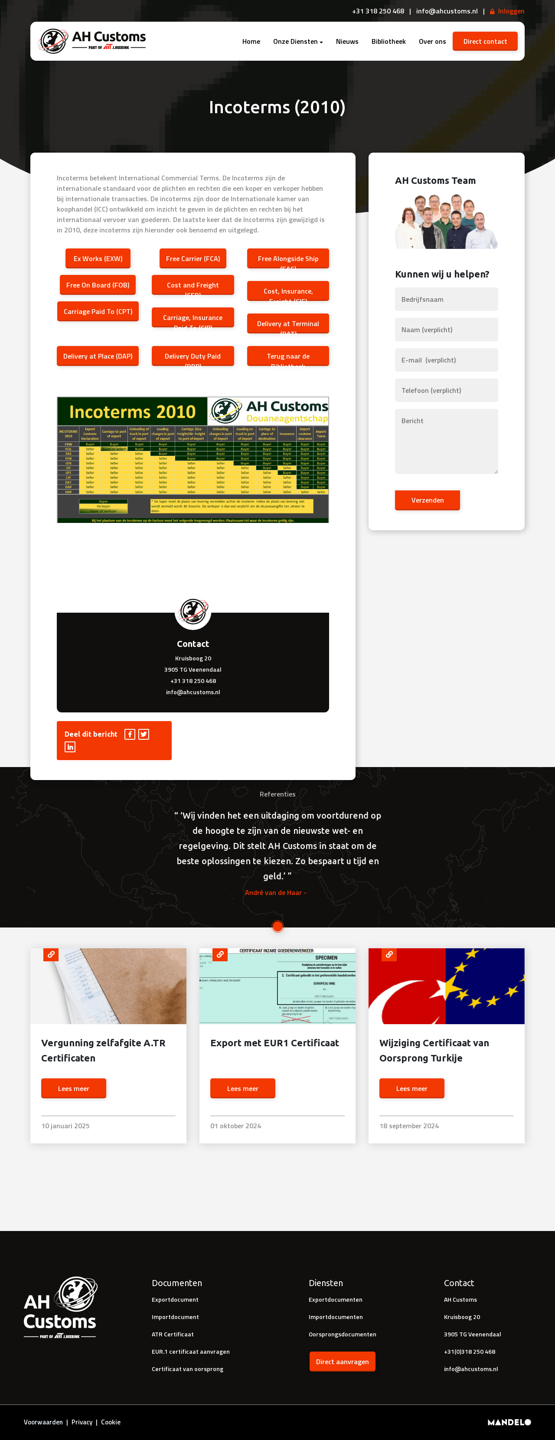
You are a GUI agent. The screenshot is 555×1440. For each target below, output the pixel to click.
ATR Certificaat (173, 1334)
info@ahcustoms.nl (193, 691)
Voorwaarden (43, 1422)
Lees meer (73, 1088)
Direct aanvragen (342, 1361)
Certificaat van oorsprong (187, 1368)
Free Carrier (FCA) (193, 258)
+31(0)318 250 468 (469, 1351)
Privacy (82, 1422)
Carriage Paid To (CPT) (98, 311)
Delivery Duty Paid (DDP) (193, 358)
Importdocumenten (336, 1316)
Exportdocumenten (335, 1299)
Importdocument (175, 1316)
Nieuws (347, 41)
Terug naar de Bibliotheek (288, 358)
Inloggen (511, 11)
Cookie (111, 1422)
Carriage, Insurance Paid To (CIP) (192, 319)
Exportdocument (175, 1299)
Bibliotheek (389, 41)
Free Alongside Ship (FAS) (288, 260)
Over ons (432, 41)
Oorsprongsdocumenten (342, 1334)
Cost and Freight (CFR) (193, 287)
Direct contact (485, 41)
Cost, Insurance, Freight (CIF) (288, 293)
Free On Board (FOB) (97, 285)
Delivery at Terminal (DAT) (288, 325)
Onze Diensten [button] (295, 41)
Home (251, 41)
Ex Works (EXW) (98, 258)
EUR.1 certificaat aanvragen (191, 1351)
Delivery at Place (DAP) (97, 356)
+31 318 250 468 (193, 680)
